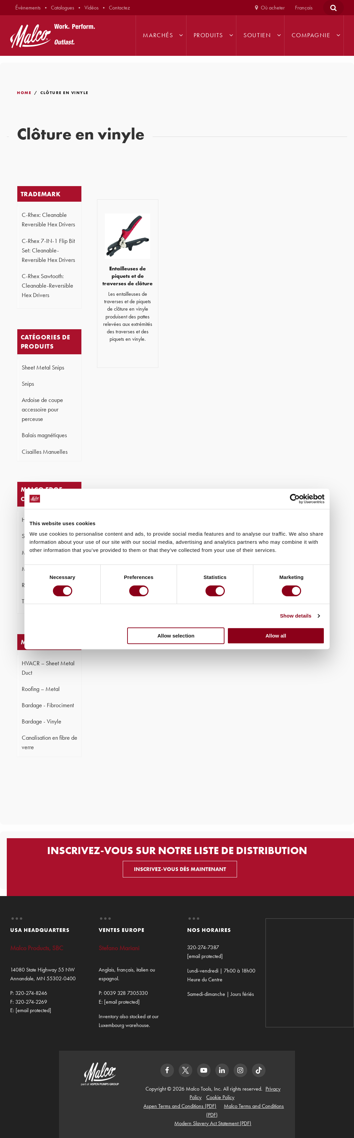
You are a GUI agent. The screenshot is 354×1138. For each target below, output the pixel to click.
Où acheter (273, 7)
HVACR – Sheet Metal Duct (48, 668)
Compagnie (311, 35)
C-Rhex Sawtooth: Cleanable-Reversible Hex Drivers (47, 285)
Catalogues (62, 7)
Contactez (119, 7)
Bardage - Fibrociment (48, 705)
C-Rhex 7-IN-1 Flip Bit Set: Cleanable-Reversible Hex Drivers (48, 250)
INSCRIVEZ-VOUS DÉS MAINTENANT (180, 869)
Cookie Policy (220, 1097)
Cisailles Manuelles (44, 451)
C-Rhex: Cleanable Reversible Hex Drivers (48, 219)
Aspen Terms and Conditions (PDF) (179, 1106)
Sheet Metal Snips (43, 367)
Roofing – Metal (41, 689)
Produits (208, 35)
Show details (296, 616)
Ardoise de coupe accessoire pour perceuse (42, 409)
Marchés (158, 35)
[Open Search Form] (333, 7)
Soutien (257, 35)
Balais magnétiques (44, 435)
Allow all (276, 636)
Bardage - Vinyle (41, 721)
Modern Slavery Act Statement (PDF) (212, 1123)
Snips (28, 383)
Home (24, 92)
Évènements (28, 7)
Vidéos (91, 7)
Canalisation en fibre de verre (49, 742)
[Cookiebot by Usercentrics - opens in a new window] (294, 499)
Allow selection (175, 636)
